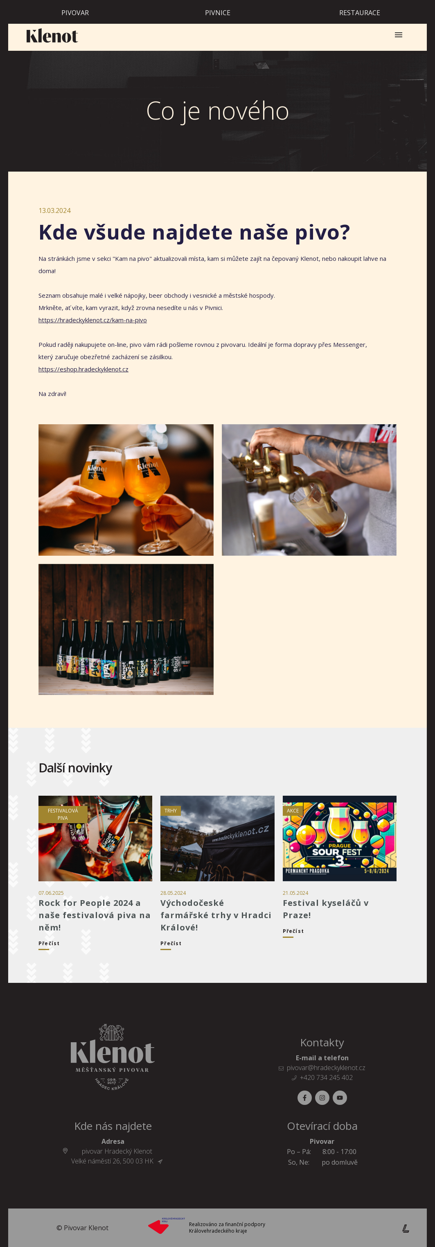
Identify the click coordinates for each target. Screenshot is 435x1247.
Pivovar (75, 12)
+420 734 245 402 (326, 1077)
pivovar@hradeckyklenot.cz (326, 1067)
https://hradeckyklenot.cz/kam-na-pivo (92, 320)
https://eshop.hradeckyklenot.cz (83, 369)
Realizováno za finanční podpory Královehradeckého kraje (227, 1227)
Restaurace (359, 12)
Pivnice (217, 12)
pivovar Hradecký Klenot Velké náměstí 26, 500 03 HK (116, 1156)
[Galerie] (126, 490)
